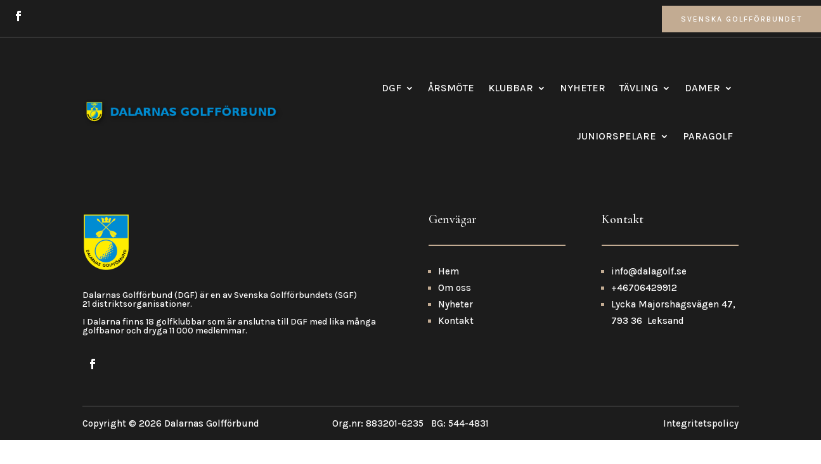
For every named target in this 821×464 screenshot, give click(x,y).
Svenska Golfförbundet (741, 19)
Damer (702, 88)
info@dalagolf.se (649, 296)
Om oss (454, 313)
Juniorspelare (616, 136)
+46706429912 (644, 313)
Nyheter (582, 88)
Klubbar (510, 88)
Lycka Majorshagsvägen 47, (673, 329)
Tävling (638, 88)
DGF (391, 88)
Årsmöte (451, 88)
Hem (448, 296)
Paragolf (708, 136)
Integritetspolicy (701, 449)
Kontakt (456, 346)
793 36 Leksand (647, 346)
